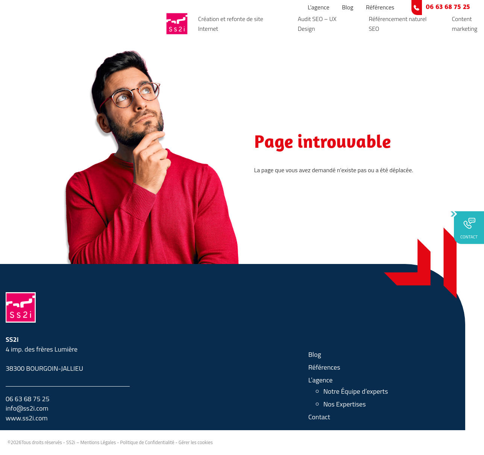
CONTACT (469, 228)
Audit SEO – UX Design (317, 23)
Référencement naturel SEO (397, 23)
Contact (319, 417)
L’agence (318, 7)
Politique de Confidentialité (147, 442)
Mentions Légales (98, 442)
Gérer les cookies (196, 442)
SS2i (70, 442)
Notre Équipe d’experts (355, 391)
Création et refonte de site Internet (230, 23)
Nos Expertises (344, 404)
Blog (347, 7)
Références (380, 7)
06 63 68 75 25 (448, 7)
